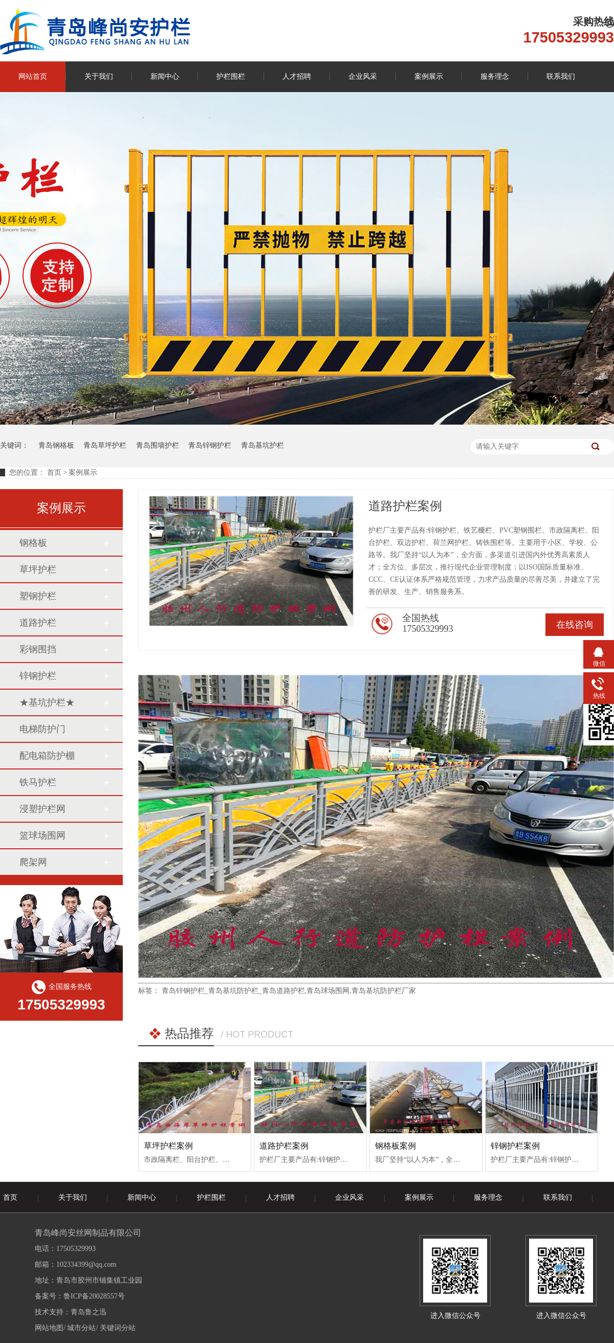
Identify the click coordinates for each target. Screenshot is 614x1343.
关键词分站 (118, 1328)
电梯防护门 (42, 729)
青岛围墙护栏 (157, 445)
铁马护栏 (37, 782)
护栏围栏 (230, 76)
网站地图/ (50, 1328)
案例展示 (428, 76)
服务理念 (494, 76)
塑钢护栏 (37, 596)
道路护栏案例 (284, 1145)
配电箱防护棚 (47, 756)
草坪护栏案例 (168, 1145)
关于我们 (98, 76)
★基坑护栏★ (47, 702)
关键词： (14, 445)
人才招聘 (296, 76)
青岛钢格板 (56, 445)
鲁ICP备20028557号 (94, 1296)
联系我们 (560, 76)
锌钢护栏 (37, 676)
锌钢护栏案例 (515, 1145)
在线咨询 (574, 625)
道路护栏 (37, 623)
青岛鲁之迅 (88, 1312)
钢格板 (33, 543)
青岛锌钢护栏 (209, 445)
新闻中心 (164, 76)
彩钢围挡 (37, 649)
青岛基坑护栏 (262, 445)
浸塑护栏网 (42, 809)
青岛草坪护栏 (104, 445)
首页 (54, 472)
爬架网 (33, 862)
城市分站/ (82, 1328)
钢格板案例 (395, 1145)
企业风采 (362, 76)
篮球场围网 (42, 835)
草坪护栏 (37, 569)
